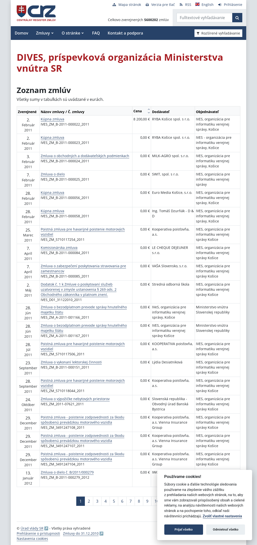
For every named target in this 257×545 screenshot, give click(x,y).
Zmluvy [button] (43, 33)
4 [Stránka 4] (105, 501)
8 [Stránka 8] (139, 501)
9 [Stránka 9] (147, 501)
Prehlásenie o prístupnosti (38, 533)
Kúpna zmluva (52, 119)
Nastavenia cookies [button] (32, 538)
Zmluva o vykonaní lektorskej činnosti (71, 362)
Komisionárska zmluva (59, 247)
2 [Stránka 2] (89, 501)
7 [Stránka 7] (130, 501)
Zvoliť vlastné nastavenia (222, 516)
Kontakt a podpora (125, 33)
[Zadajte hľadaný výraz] (204, 17)
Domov (21, 33)
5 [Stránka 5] (114, 501)
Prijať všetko (184, 529)
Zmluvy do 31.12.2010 (81, 533)
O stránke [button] (71, 33)
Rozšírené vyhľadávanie (218, 33)
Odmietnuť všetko (225, 529)
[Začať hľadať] (237, 17)
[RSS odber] (185, 4)
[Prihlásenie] (230, 4)
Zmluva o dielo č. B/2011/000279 (67, 472)
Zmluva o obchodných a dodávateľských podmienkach (85, 155)
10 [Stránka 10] (156, 501)
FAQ (96, 33)
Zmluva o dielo (53, 174)
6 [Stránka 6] (122, 501)
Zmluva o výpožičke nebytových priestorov (75, 398)
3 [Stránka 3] (97, 501)
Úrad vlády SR (32, 528)
